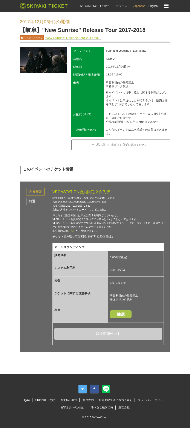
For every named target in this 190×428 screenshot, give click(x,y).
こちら (72, 230)
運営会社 (124, 407)
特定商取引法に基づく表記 (115, 400)
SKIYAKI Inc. (100, 417)
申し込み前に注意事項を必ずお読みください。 (121, 144)
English (153, 6)
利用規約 (88, 400)
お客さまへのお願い (73, 407)
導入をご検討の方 (102, 407)
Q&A (27, 400)
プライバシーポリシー (152, 400)
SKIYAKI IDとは (45, 400)
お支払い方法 (68, 400)
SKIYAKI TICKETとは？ (95, 6)
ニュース (121, 6)
